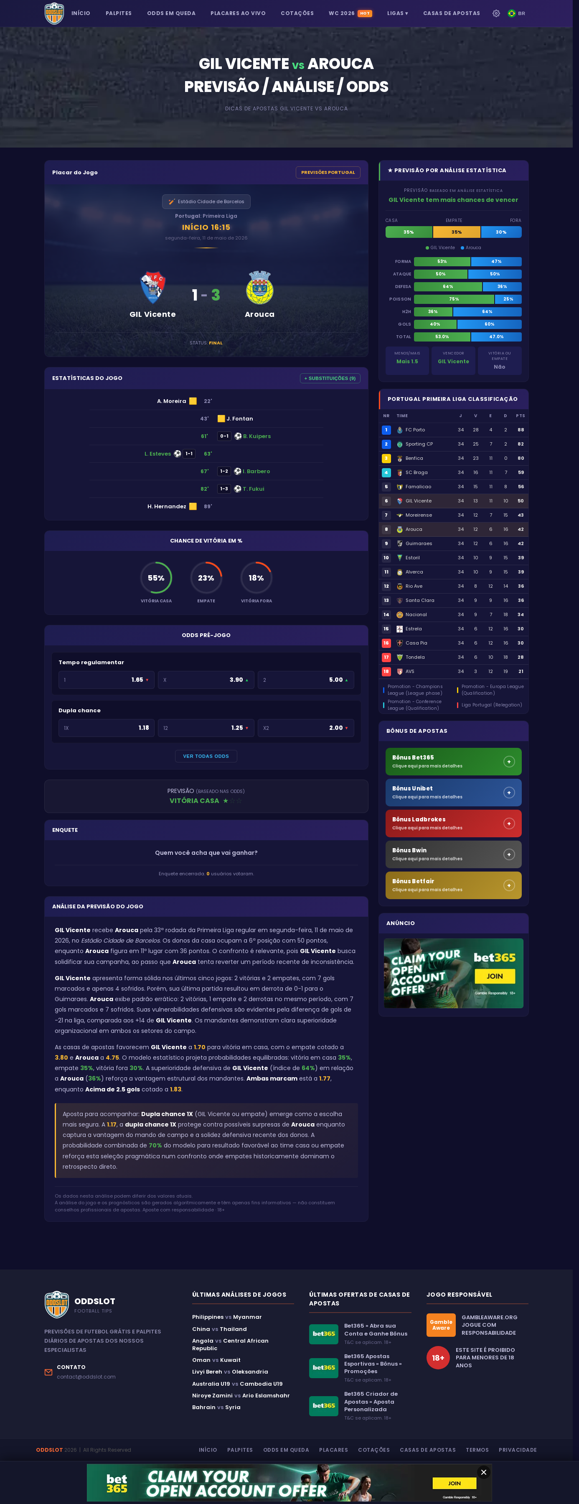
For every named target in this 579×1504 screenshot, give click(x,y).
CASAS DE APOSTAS (451, 13)
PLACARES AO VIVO (238, 13)
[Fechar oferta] (483, 1472)
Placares (333, 1449)
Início (208, 1449)
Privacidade (518, 1449)
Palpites (240, 1449)
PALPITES (119, 13)
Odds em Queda (286, 1449)
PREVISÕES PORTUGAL (328, 172)
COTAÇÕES (297, 13)
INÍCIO (81, 13)
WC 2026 (350, 13)
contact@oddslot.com (86, 1376)
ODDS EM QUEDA (171, 13)
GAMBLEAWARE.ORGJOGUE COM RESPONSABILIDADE (490, 1325)
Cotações (374, 1449)
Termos (477, 1449)
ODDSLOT (49, 1449)
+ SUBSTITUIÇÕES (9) (330, 378)
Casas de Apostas (428, 1449)
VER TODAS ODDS (206, 756)
